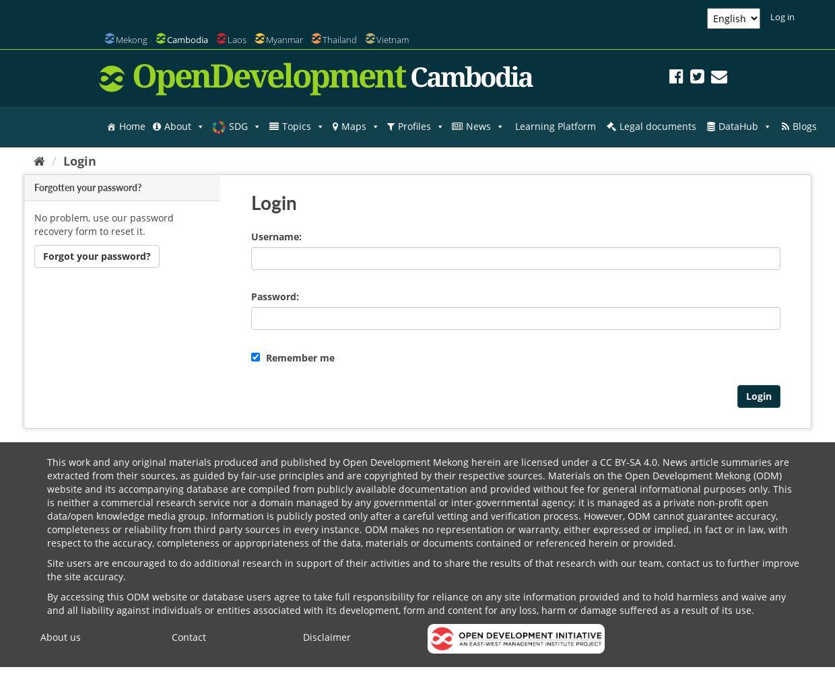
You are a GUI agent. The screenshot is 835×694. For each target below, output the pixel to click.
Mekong (131, 40)
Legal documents (658, 126)
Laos (237, 40)
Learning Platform (555, 126)
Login (79, 161)
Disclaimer (327, 637)
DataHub (745, 126)
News (485, 126)
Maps (360, 126)
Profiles (421, 126)
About (184, 126)
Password (273, 296)
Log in (782, 17)
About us (60, 637)
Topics (303, 126)
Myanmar (284, 40)
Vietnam (392, 40)
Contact (189, 637)
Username (275, 236)
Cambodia (187, 40)
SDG (245, 126)
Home (132, 126)
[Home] (39, 161)
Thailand (340, 40)
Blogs (805, 126)
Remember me (293, 357)
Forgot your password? (97, 256)
